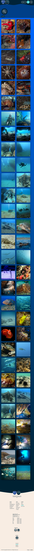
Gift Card (17, 508)
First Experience (12, 504)
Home (11, 503)
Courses (11, 507)
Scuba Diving (12, 505)
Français (17, 546)
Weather (17, 505)
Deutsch (17, 543)
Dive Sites (17, 503)
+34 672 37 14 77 (15, 515)
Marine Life (18, 504)
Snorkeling (11, 506)
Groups (17, 509)
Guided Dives (12, 508)
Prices (17, 506)
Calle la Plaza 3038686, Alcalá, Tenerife (16, 514)
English (17, 544)
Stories (22, 504)
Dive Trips (22, 506)
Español (17, 545)
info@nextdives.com (16, 516)
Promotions (18, 507)
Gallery (22, 505)
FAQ (22, 503)
